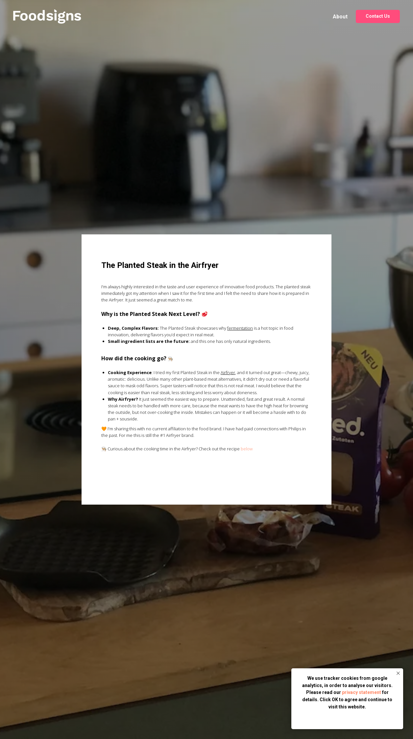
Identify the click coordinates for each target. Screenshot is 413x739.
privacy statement (361, 692)
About (340, 16)
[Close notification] (398, 673)
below (247, 449)
